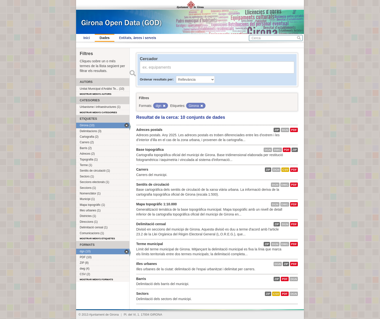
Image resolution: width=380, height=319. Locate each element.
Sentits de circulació (152, 184)
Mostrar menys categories (98, 112)
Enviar (132, 73)
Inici (86, 37)
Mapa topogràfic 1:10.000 (156, 204)
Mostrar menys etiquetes (97, 238)
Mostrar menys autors (95, 94)
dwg (277, 150)
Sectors (142, 293)
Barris (141, 279)
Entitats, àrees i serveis (137, 37)
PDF (294, 130)
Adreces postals (149, 130)
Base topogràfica (150, 150)
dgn (285, 130)
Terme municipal (149, 244)
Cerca (299, 38)
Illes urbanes (146, 264)
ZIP (277, 130)
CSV (285, 169)
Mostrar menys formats (96, 279)
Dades (105, 37)
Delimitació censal (151, 224)
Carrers (142, 169)
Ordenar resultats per (156, 79)
